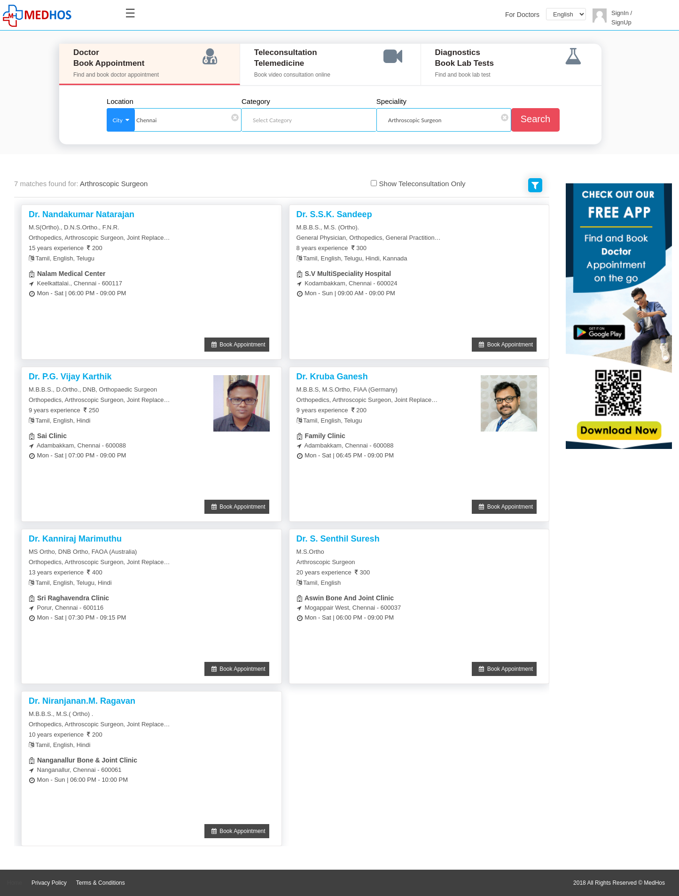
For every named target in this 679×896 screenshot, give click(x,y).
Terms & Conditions (100, 883)
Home (14, 883)
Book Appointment (236, 344)
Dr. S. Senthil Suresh (338, 538)
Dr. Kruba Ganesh (332, 376)
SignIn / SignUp (621, 17)
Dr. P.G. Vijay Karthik (70, 376)
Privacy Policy (49, 883)
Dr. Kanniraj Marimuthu (75, 538)
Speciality (391, 101)
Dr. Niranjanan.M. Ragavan (82, 701)
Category (256, 101)
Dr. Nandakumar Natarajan (81, 214)
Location (120, 101)
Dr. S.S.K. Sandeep (334, 214)
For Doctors (522, 14)
